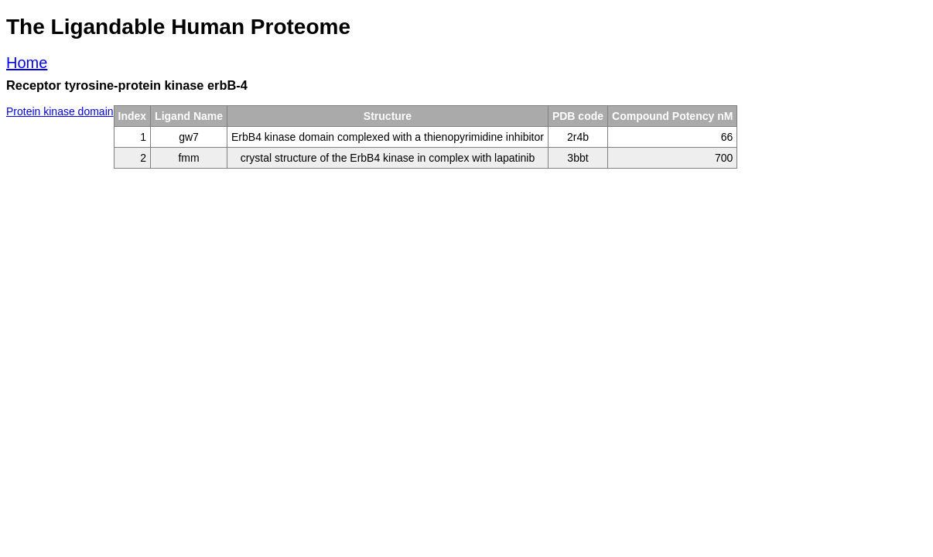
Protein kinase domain (60, 111)
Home (26, 62)
